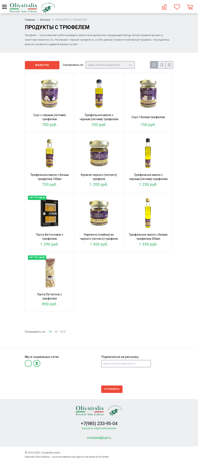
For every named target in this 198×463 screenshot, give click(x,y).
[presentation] (132, 376)
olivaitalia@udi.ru (99, 438)
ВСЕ (63, 331)
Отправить (112, 389)
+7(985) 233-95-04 (99, 423)
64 (56, 331)
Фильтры (42, 65)
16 (50, 331)
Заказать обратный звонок (99, 428)
